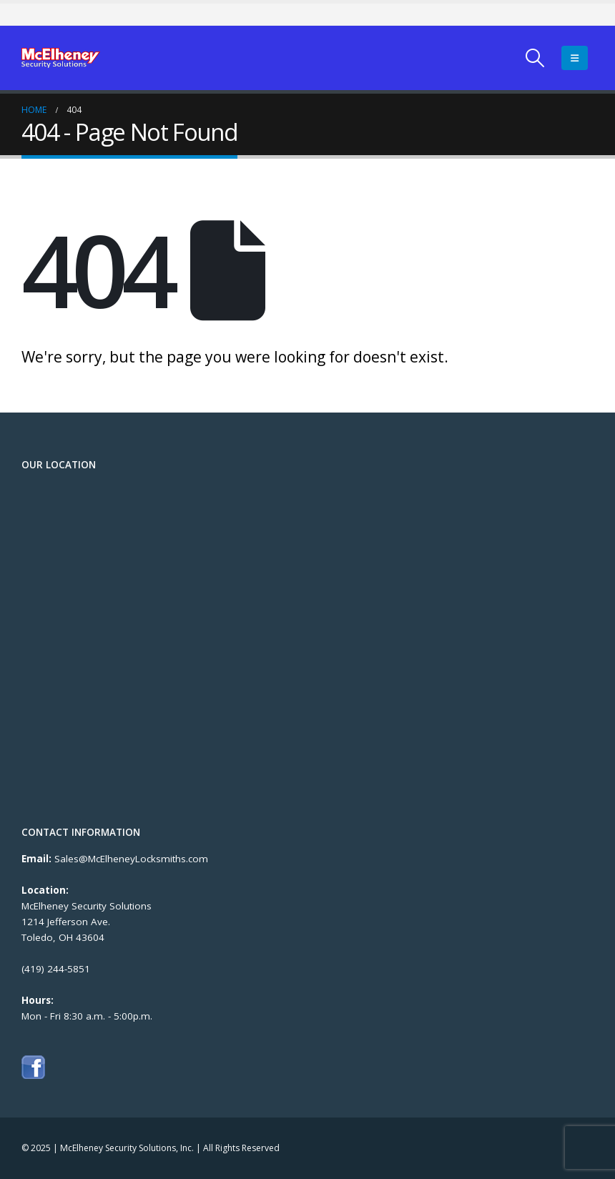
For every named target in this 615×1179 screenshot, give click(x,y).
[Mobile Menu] (574, 58)
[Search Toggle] (535, 58)
